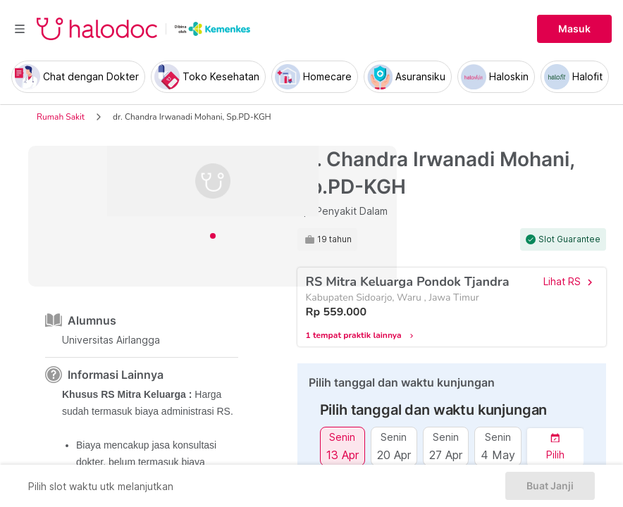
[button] (555, 446)
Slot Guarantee (569, 239)
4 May (498, 454)
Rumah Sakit (61, 117)
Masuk (574, 29)
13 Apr (342, 454)
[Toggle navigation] (19, 29)
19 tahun (334, 239)
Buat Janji (550, 486)
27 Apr (445, 454)
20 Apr (394, 454)
